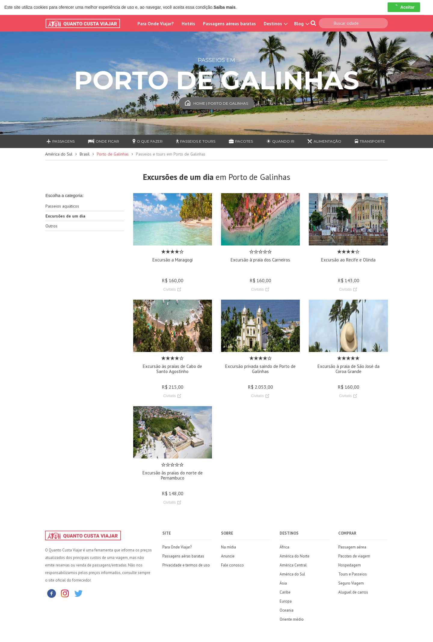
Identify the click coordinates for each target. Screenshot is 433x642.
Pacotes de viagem (354, 556)
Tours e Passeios (352, 574)
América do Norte (294, 556)
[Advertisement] (84, 330)
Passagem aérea (352, 547)
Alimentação (324, 141)
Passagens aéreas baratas (229, 23)
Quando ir (280, 141)
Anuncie (228, 556)
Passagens (61, 141)
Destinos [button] (275, 23)
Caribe (285, 592)
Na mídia (228, 547)
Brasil (85, 154)
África (284, 547)
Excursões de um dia (65, 216)
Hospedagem (349, 565)
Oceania (286, 610)
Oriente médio (292, 619)
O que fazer (148, 141)
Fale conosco (232, 565)
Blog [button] (301, 23)
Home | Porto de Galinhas (216, 103)
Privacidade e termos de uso (186, 565)
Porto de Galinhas (113, 154)
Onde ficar (103, 141)
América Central (293, 565)
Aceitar (403, 7)
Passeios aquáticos (62, 206)
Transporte (370, 141)
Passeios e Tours (195, 141)
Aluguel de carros (353, 592)
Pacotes (241, 141)
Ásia (283, 583)
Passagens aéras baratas (183, 556)
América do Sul (58, 154)
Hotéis (188, 23)
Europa (286, 601)
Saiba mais (224, 7)
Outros (51, 226)
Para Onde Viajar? (155, 23)
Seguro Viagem (351, 583)
